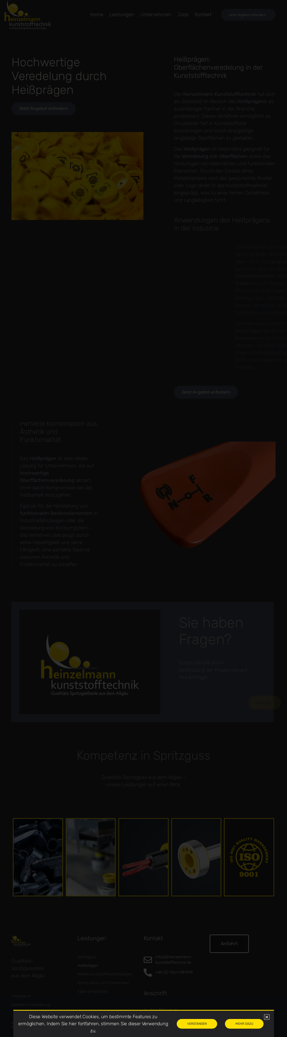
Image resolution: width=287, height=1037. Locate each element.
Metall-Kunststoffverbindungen (104, 974)
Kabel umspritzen (92, 991)
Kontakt (203, 14)
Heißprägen (87, 965)
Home (96, 14)
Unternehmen (155, 14)
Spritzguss (86, 957)
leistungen (121, 14)
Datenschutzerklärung (30, 1004)
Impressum (21, 996)
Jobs (182, 14)
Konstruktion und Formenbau (103, 982)
